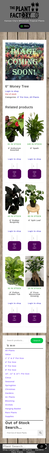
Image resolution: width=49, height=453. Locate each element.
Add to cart (14, 174)
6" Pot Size (22, 97)
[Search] (41, 446)
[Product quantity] (14, 166)
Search (36, 340)
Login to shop (12, 91)
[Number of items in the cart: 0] (10, 345)
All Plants (34, 97)
